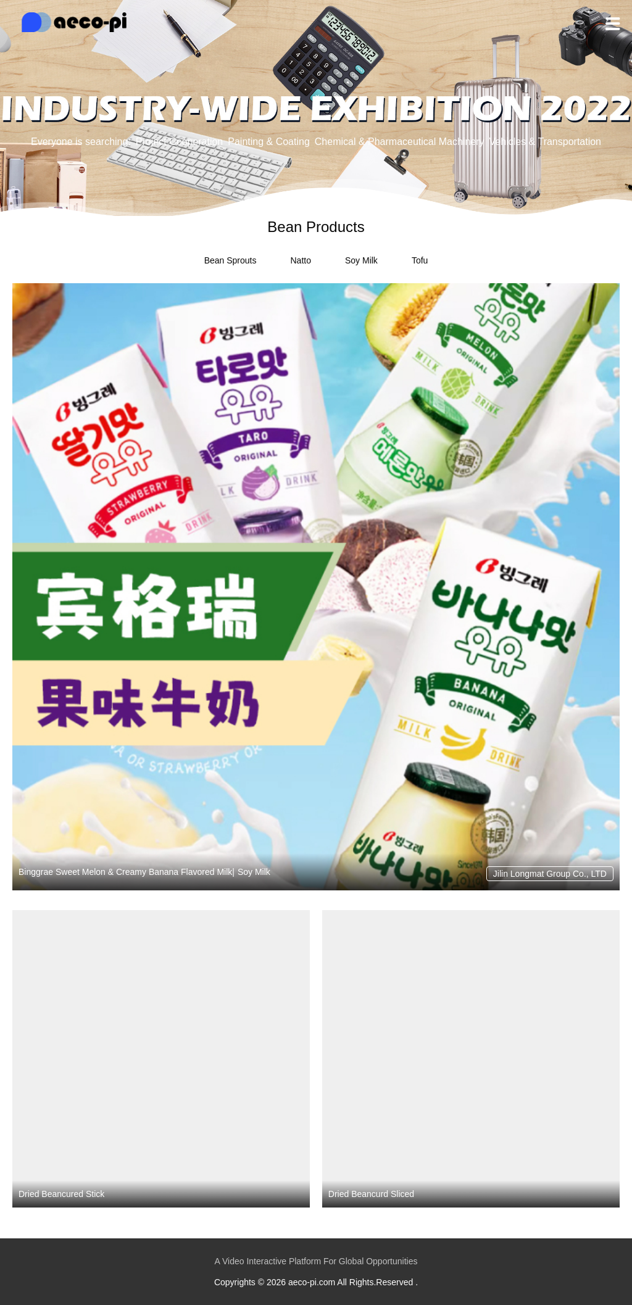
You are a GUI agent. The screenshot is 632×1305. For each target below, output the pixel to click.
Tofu (420, 260)
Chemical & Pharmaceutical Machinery (399, 141)
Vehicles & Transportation (545, 141)
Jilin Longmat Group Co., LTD (550, 874)
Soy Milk (361, 260)
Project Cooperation (179, 141)
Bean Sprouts (230, 260)
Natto (300, 260)
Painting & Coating (269, 141)
